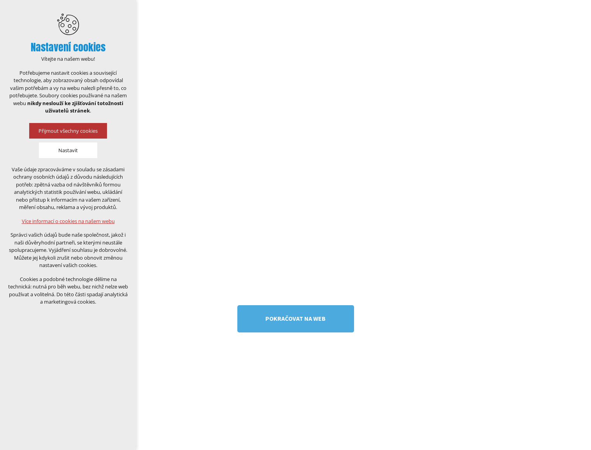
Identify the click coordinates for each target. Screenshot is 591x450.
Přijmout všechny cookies (68, 130)
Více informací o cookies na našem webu (68, 221)
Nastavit (68, 150)
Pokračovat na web (295, 318)
